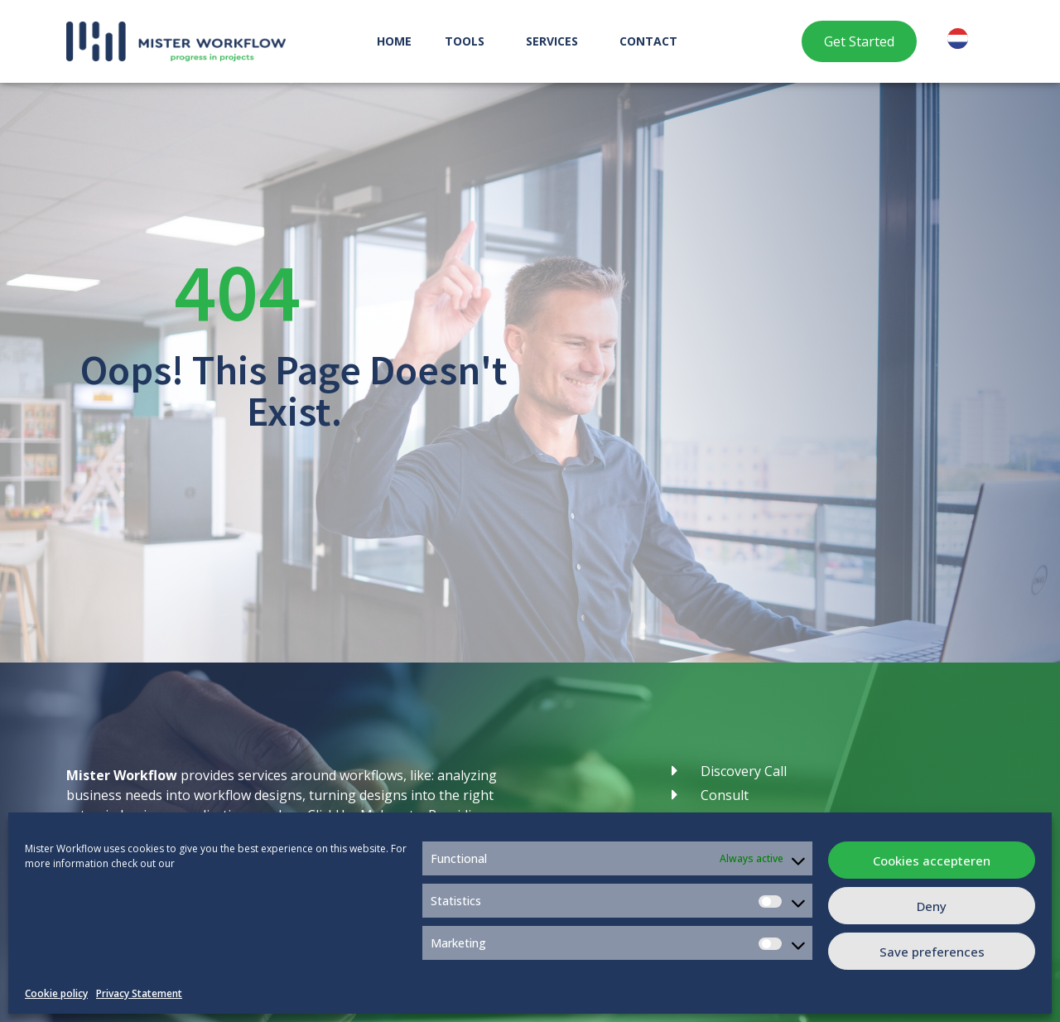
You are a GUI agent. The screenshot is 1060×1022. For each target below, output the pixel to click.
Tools (469, 41)
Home (394, 41)
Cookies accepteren (931, 860)
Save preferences (932, 951)
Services (556, 41)
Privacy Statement (139, 993)
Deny (932, 906)
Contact (648, 41)
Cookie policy (56, 993)
